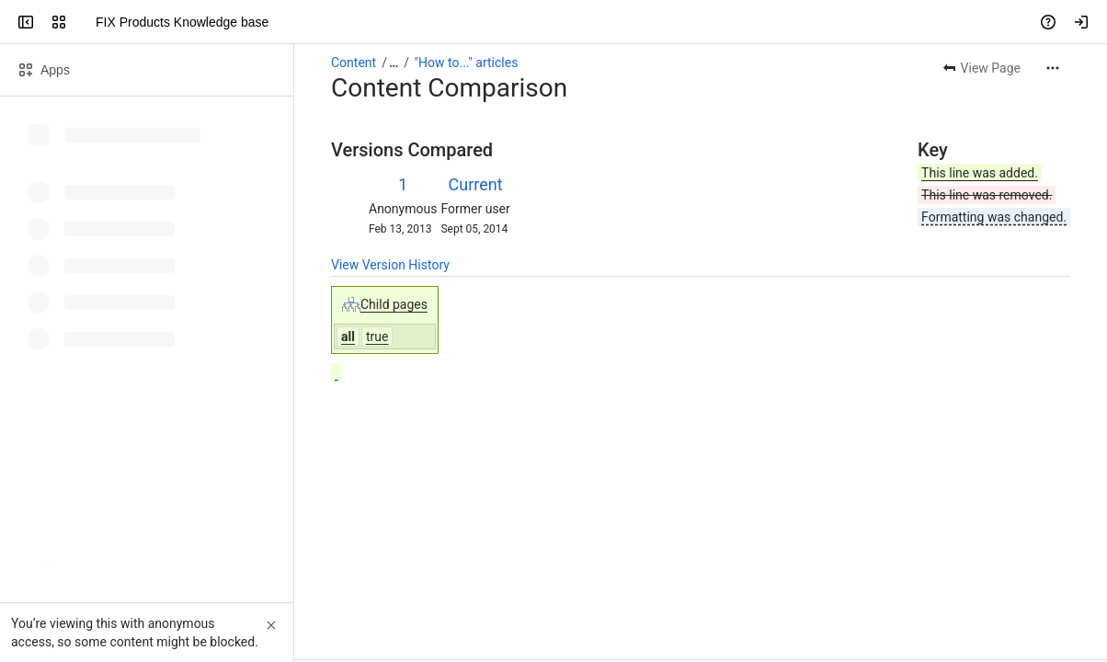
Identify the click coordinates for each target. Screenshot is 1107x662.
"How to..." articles (467, 62)
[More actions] (1052, 68)
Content (353, 62)
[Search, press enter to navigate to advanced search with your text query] (550, 22)
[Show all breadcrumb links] (393, 62)
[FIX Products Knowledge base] (84, 22)
